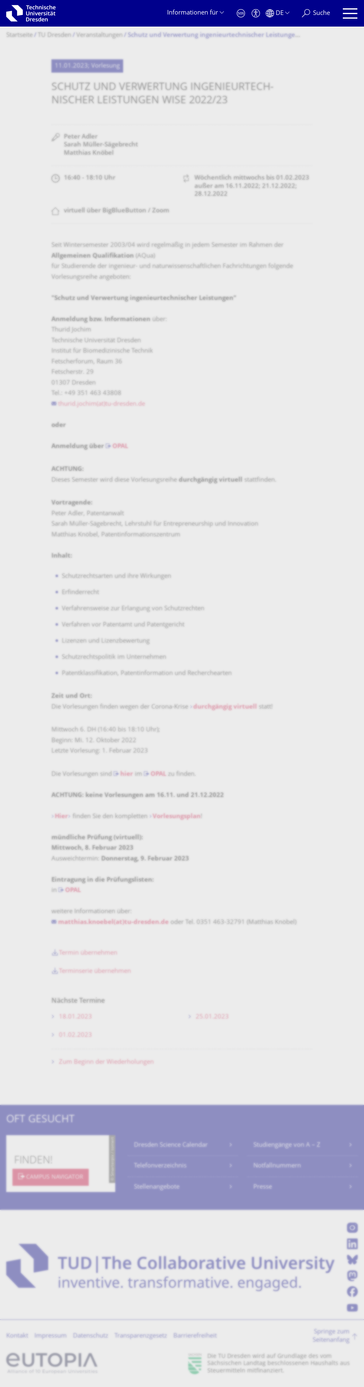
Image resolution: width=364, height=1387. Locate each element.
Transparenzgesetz (140, 1336)
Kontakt (17, 1336)
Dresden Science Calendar (171, 1145)
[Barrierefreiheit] (255, 13)
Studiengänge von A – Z (286, 1145)
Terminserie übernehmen (95, 971)
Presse (262, 1187)
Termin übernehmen (88, 953)
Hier (61, 817)
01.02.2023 (75, 1035)
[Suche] (316, 13)
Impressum (50, 1336)
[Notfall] (240, 13)
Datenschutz (90, 1336)
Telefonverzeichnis (160, 1166)
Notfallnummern (277, 1166)
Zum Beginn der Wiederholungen (106, 1062)
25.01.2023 (212, 1017)
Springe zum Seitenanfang (331, 1336)
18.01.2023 (75, 1017)
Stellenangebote (157, 1187)
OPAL (120, 447)
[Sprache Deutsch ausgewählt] (277, 13)
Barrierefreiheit (195, 1336)
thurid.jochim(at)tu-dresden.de (101, 404)
